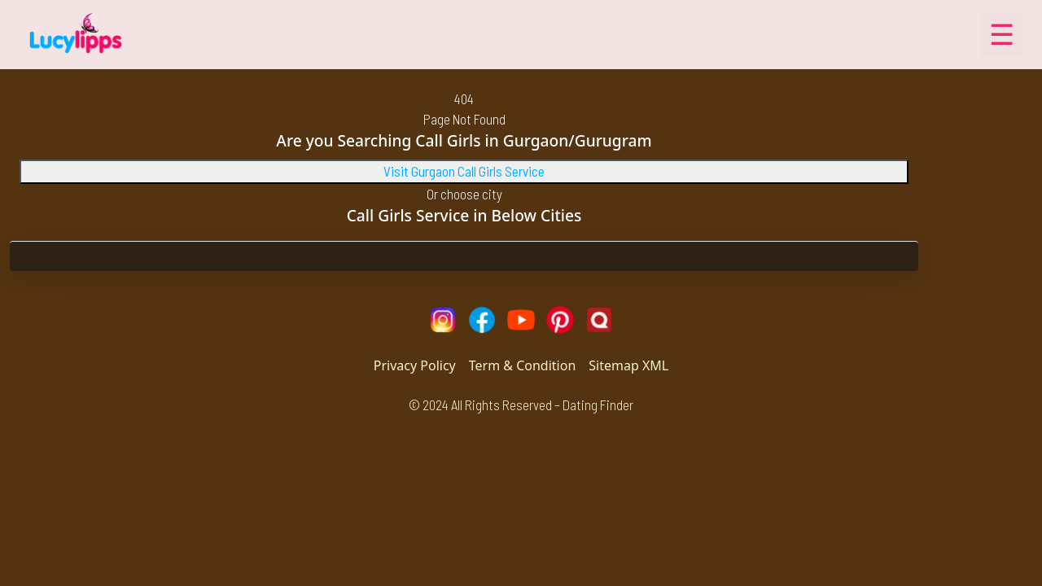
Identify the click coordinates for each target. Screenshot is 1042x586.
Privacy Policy (415, 365)
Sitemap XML (628, 365)
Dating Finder (598, 404)
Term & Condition (522, 365)
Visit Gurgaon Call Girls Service (464, 171)
